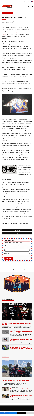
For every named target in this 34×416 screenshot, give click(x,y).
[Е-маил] (17, 253)
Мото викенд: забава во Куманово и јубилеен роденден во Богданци (16, 324)
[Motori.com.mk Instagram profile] (27, 1)
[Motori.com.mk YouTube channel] (28, 1)
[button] (32, 6)
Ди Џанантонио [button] (16, 349)
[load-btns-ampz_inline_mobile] (30, 413)
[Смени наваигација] (3, 408)
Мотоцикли (13, 330)
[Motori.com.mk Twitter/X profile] (25, 1)
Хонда (17, 33)
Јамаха (29, 33)
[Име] (17, 250)
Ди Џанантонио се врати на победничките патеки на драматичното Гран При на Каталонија (21, 348)
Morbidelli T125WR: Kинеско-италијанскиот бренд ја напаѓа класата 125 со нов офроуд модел (21, 332)
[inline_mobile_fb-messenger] (13, 413)
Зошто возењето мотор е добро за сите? (18, 389)
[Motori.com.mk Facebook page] (24, 1)
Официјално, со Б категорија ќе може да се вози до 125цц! (21, 396)
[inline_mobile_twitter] (21, 413)
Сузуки (4, 34)
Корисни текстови (7, 13)
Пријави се (8, 258)
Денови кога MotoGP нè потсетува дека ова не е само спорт (21, 340)
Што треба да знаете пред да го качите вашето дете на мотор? (15, 381)
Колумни (12, 338)
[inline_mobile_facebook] (4, 413)
